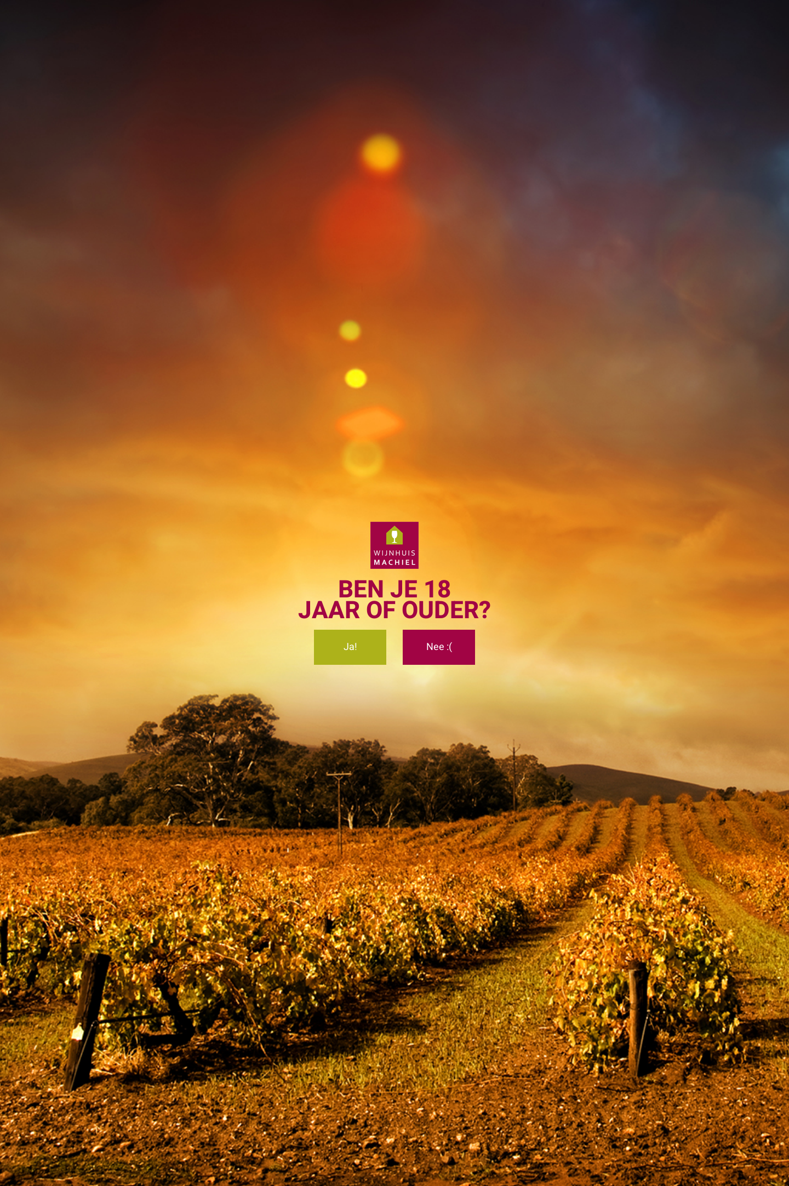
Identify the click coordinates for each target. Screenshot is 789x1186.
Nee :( (439, 647)
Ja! (350, 647)
